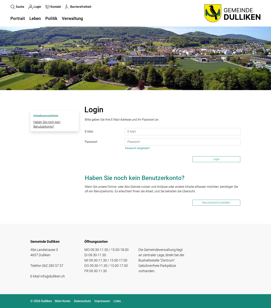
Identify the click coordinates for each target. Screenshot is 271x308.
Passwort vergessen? (137, 148)
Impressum (102, 301)
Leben (35, 18)
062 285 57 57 (52, 266)
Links (117, 301)
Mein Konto (62, 301)
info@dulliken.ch (52, 276)
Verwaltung (72, 18)
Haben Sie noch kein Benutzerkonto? (46, 124)
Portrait (17, 18)
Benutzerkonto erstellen (216, 202)
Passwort (91, 142)
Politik (51, 18)
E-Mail (89, 131)
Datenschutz (82, 301)
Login (216, 159)
